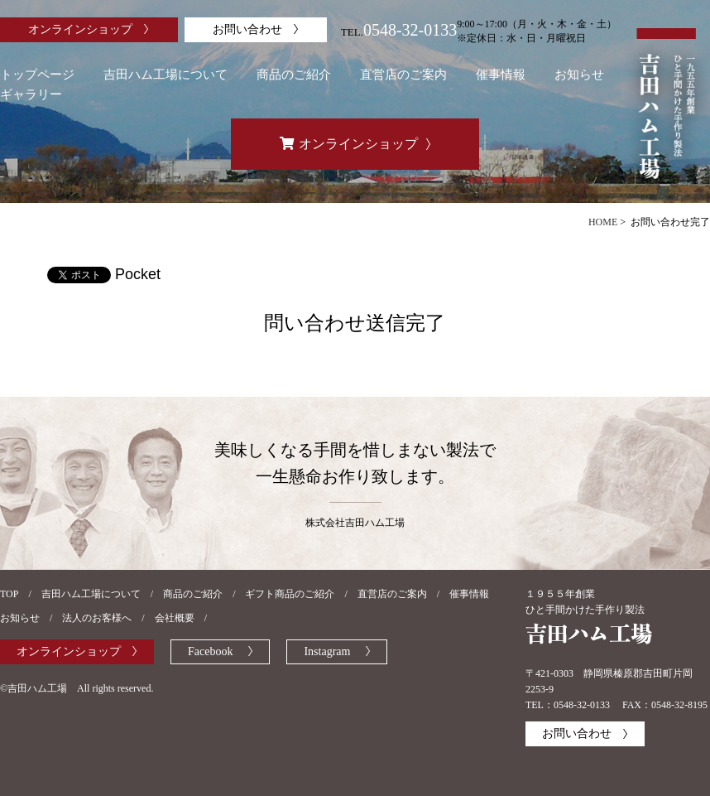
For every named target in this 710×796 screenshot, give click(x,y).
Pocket (138, 274)
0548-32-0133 (410, 30)
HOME (602, 222)
